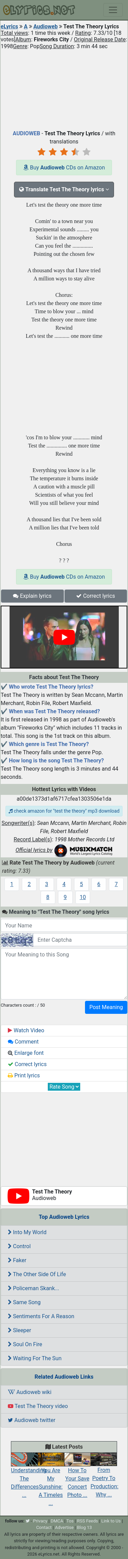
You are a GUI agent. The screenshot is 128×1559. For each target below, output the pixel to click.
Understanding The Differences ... (28, 1477)
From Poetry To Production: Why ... (104, 1476)
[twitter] (28, 1520)
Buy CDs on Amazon (64, 167)
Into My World (27, 1232)
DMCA (57, 1520)
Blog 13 (84, 1527)
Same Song (24, 1302)
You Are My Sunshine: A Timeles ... (51, 1481)
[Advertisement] (64, 88)
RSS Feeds (87, 1520)
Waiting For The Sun (34, 1358)
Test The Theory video (38, 1406)
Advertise (64, 1527)
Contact (44, 1527)
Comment (23, 1041)
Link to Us (111, 1520)
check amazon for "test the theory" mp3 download (64, 811)
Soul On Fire (25, 1344)
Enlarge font (26, 1053)
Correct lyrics (95, 596)
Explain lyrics (32, 596)
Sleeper (19, 1330)
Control (19, 1246)
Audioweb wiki (30, 1392)
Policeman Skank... (33, 1288)
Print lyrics (24, 1075)
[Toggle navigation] (113, 10)
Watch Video (26, 1030)
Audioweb (45, 26)
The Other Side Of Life (37, 1274)
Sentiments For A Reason (41, 1316)
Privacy (40, 1520)
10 (83, 897)
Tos (70, 1520)
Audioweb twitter (31, 1420)
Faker (17, 1260)
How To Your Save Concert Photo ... (77, 1477)
